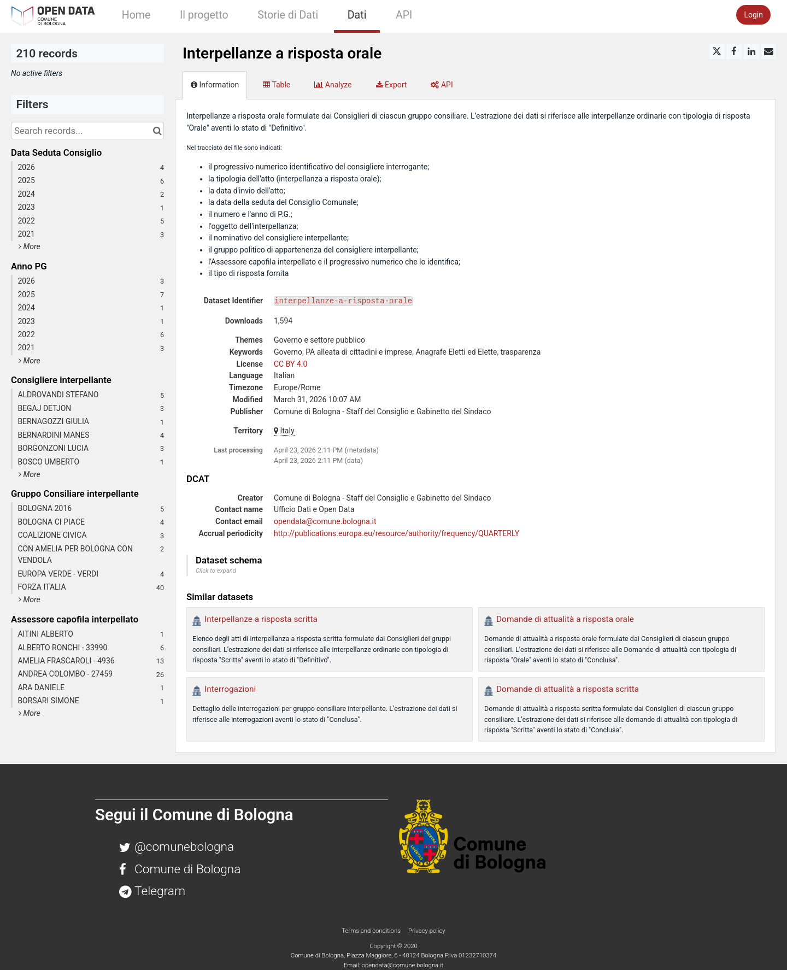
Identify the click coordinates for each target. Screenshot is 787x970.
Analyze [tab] (332, 84)
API (404, 15)
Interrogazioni (230, 689)
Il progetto (204, 15)
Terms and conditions (372, 930)
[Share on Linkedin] (751, 51)
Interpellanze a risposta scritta (261, 619)
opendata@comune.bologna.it (325, 521)
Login (753, 14)
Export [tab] (391, 84)
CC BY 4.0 (290, 364)
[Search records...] (87, 130)
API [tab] (442, 84)
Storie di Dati (287, 15)
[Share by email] (768, 51)
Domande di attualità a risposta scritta (567, 689)
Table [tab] (276, 84)
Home (136, 15)
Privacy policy (426, 930)
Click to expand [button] (216, 570)
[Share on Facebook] (734, 51)
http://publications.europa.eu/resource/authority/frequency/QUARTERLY (396, 533)
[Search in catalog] (157, 130)
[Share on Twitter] (717, 51)
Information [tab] (215, 84)
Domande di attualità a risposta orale (565, 619)
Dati (357, 15)
